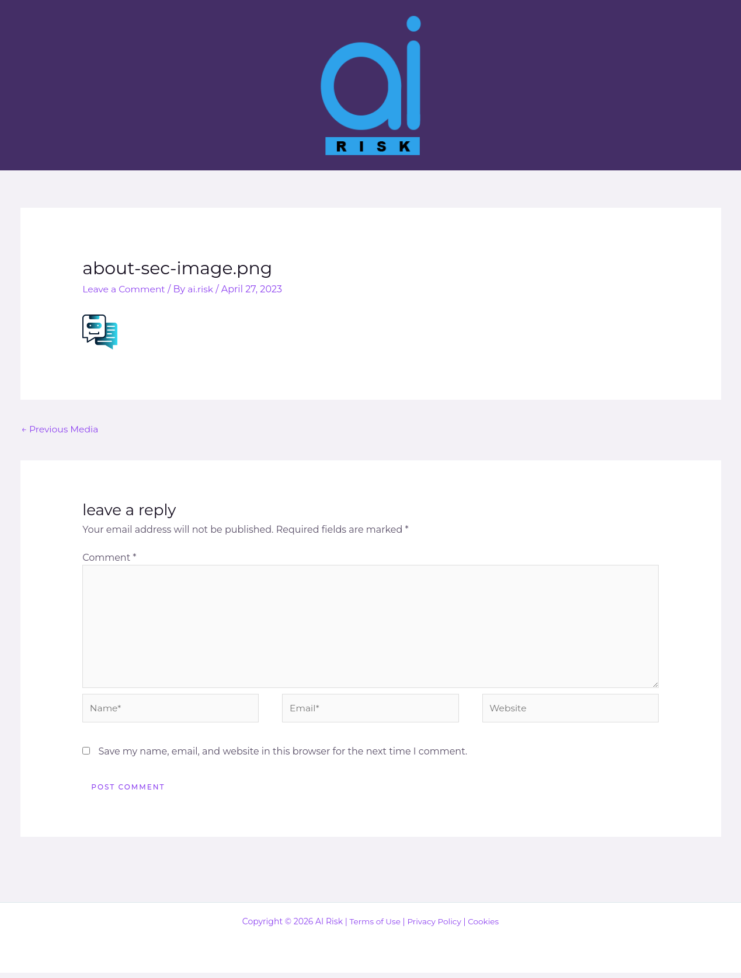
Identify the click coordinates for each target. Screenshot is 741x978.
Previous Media (61, 428)
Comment (109, 558)
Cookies (485, 926)
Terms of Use (373, 926)
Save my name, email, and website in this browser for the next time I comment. (282, 756)
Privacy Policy (434, 926)
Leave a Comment (125, 289)
